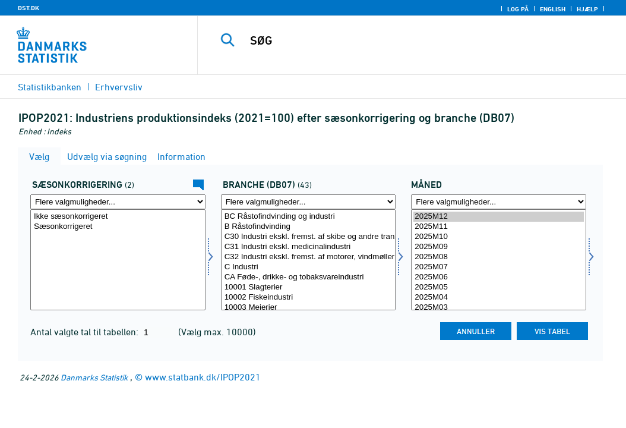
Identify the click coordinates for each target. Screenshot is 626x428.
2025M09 (498, 247)
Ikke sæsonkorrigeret (118, 217)
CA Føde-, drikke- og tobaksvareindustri (308, 277)
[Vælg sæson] (117, 259)
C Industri (308, 267)
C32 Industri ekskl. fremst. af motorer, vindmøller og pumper (308, 257)
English (552, 9)
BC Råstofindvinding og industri (308, 217)
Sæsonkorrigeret (118, 227)
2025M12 (498, 217)
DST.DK (28, 8)
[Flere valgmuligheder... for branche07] (308, 201)
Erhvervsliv (119, 86)
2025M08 (498, 257)
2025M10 (498, 237)
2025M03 (498, 308)
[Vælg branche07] (308, 259)
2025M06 (498, 277)
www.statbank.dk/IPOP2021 (203, 377)
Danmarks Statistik (94, 377)
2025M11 (498, 227)
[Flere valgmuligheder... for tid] (498, 201)
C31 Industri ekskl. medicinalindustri (308, 247)
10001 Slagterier (308, 287)
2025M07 (498, 267)
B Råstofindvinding (308, 227)
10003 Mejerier (308, 308)
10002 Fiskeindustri (308, 297)
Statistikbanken (49, 86)
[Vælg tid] (498, 259)
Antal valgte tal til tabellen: (85, 331)
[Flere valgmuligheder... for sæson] (117, 201)
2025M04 (498, 297)
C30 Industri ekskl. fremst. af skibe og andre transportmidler (308, 237)
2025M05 (498, 287)
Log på (518, 9)
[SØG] (414, 40)
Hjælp (587, 9)
